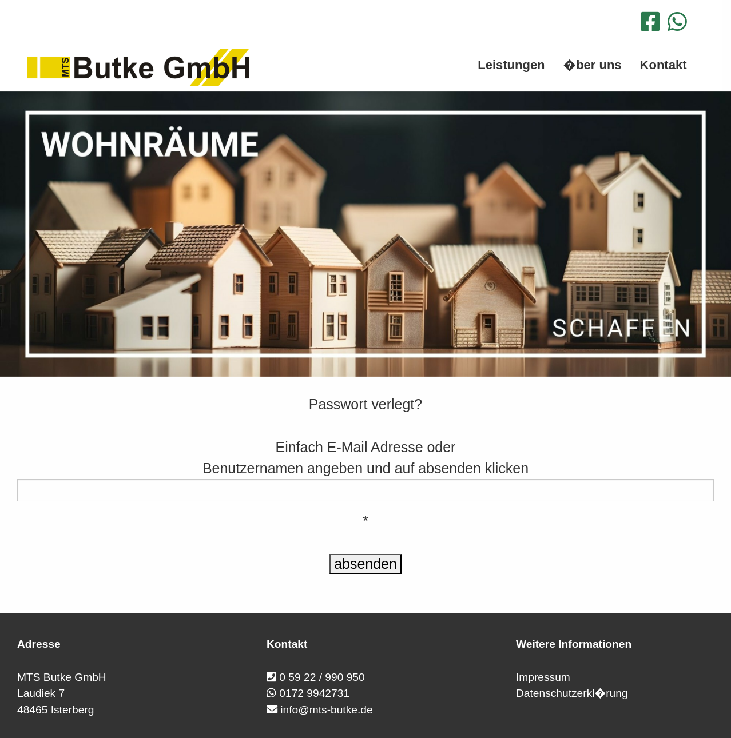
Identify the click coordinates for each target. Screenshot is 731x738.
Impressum (543, 677)
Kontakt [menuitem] (663, 65)
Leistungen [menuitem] (511, 65)
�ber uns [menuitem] (592, 65)
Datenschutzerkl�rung (572, 693)
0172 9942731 (314, 693)
